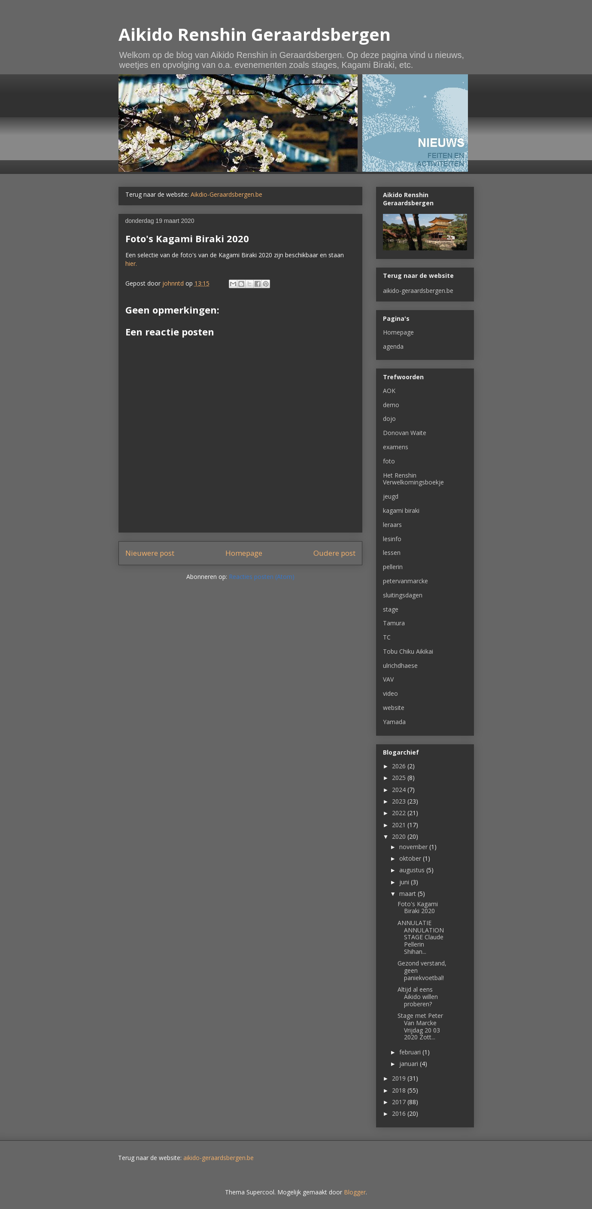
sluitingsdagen (402, 595)
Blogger (355, 1192)
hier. (131, 263)
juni (405, 882)
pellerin (393, 567)
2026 (399, 766)
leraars (392, 525)
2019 (399, 1078)
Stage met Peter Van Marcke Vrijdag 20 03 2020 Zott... (420, 1026)
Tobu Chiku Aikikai (408, 651)
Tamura (394, 623)
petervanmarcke (405, 581)
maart (408, 893)
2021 (399, 825)
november (414, 847)
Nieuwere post (149, 553)
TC (387, 637)
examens (395, 447)
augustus (412, 870)
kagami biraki (401, 510)
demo (391, 405)
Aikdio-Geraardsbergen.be (226, 194)
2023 (399, 801)
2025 (399, 778)
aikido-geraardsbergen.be (418, 290)
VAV (388, 679)
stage (390, 609)
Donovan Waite (404, 433)
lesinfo (392, 539)
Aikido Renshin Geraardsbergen (254, 34)
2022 (399, 813)
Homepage (243, 553)
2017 (399, 1102)
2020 (399, 836)
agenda (393, 346)
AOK (389, 391)
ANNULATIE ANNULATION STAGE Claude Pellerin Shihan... (421, 937)
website (393, 707)
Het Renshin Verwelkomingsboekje (413, 479)
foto (389, 461)
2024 (399, 790)
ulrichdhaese (400, 665)
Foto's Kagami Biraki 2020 (418, 907)
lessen (392, 552)
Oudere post (334, 553)
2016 (399, 1113)
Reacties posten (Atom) (261, 577)
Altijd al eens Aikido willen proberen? (418, 996)
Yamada (394, 722)
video (390, 693)
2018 (399, 1090)
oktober (411, 858)
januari (409, 1064)
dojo (389, 418)
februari (410, 1052)
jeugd (390, 496)
